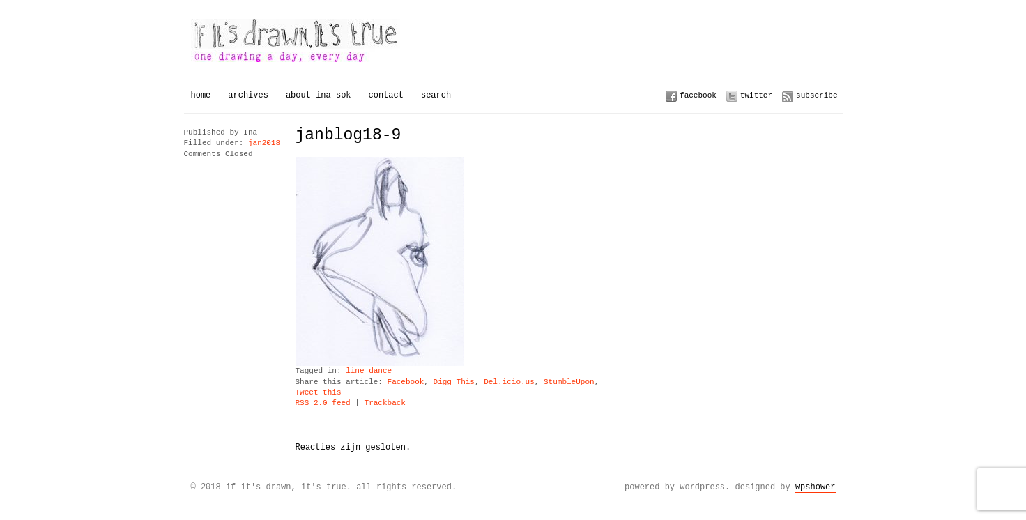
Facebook (698, 95)
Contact (386, 95)
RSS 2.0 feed (323, 403)
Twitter (756, 95)
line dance (369, 371)
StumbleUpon (569, 382)
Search (436, 95)
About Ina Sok (318, 95)
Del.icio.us (509, 382)
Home (201, 95)
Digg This (454, 382)
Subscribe (816, 95)
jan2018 (264, 143)
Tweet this (319, 393)
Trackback (385, 403)
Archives (248, 95)
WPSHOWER (815, 487)
